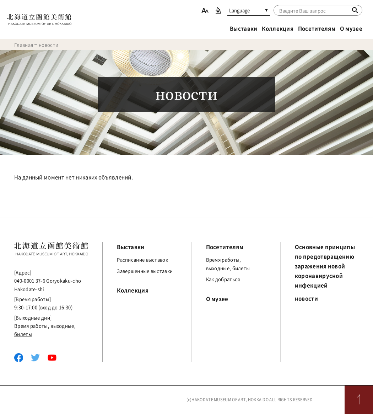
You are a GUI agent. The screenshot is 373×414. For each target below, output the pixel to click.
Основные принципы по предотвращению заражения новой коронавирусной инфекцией (325, 266)
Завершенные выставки (145, 270)
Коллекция (277, 28)
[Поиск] (355, 10)
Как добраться (223, 279)
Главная (23, 44)
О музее (351, 28)
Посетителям (316, 28)
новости (306, 298)
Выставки (243, 28)
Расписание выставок (142, 259)
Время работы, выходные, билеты (228, 263)
